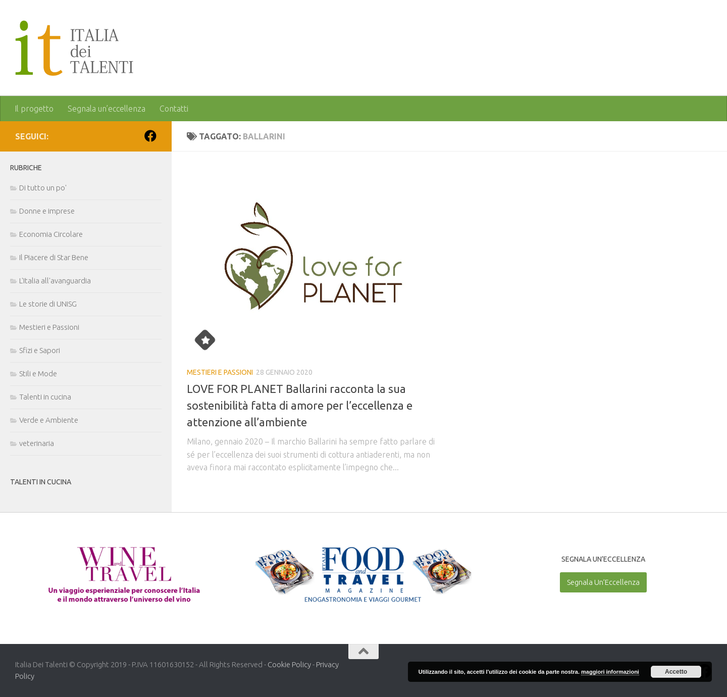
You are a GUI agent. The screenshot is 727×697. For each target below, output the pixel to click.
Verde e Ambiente (48, 420)
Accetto (676, 671)
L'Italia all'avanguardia (55, 280)
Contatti (174, 108)
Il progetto (34, 108)
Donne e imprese (47, 211)
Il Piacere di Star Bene (53, 257)
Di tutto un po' (43, 187)
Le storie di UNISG (48, 304)
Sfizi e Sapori (39, 350)
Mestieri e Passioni (220, 372)
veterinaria (36, 443)
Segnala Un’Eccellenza (603, 582)
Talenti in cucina (45, 396)
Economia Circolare (51, 234)
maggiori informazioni (610, 672)
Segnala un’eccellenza (106, 108)
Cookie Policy (289, 664)
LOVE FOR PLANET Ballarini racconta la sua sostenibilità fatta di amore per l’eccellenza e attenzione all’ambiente (299, 405)
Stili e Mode (38, 373)
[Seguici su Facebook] (150, 136)
